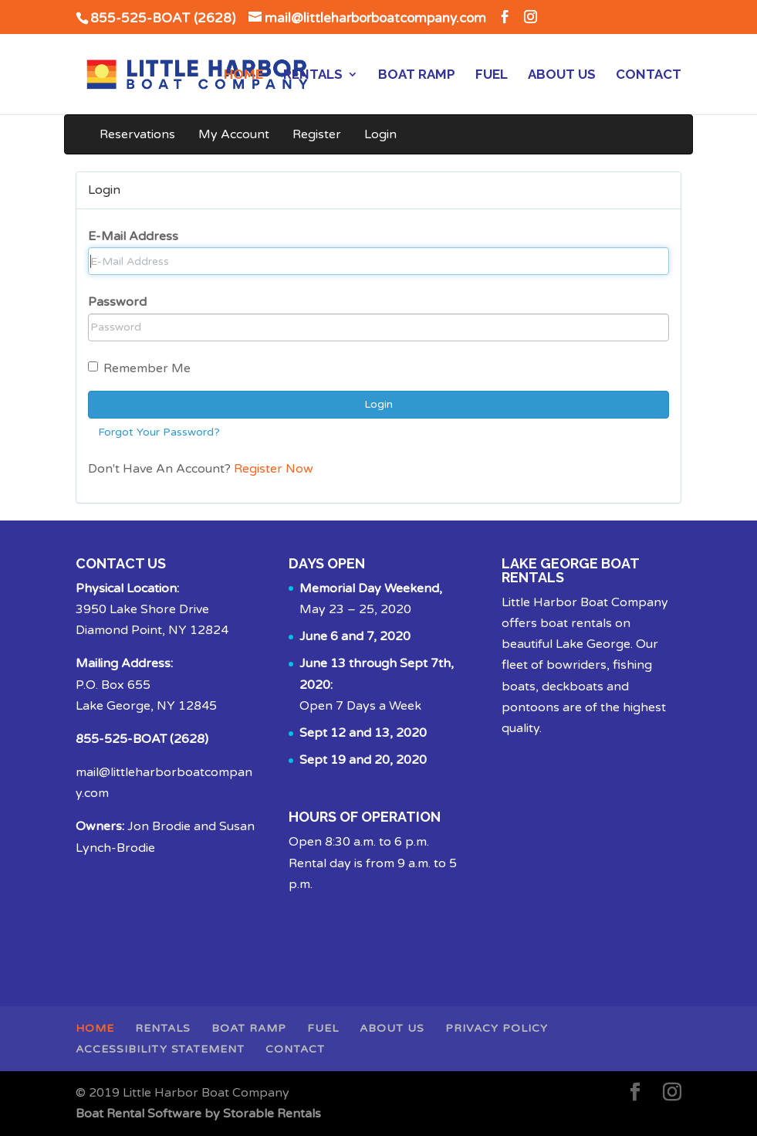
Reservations (137, 134)
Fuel (491, 75)
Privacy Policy (496, 1028)
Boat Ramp (416, 75)
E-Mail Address (133, 236)
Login (380, 134)
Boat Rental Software (198, 1113)
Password (117, 302)
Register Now (273, 468)
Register (316, 134)
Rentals (313, 75)
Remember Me (139, 368)
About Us (562, 75)
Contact (648, 75)
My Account (233, 134)
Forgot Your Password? (159, 432)
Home (243, 75)
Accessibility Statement (160, 1049)
